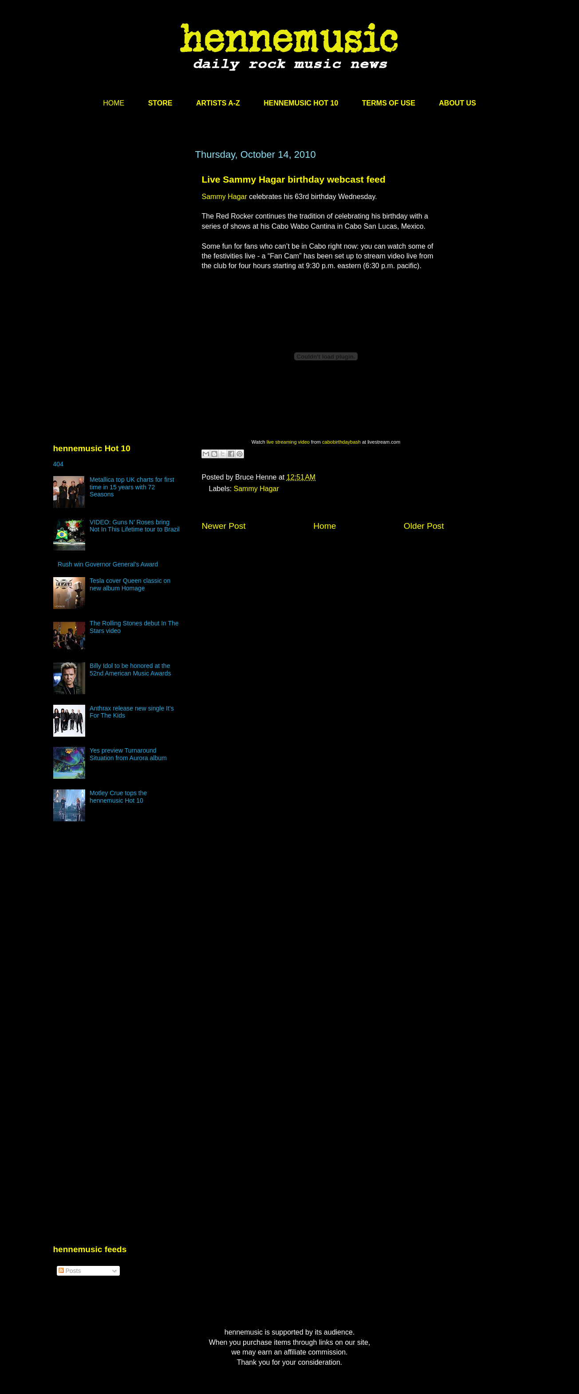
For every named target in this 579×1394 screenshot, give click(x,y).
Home (324, 526)
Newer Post (224, 526)
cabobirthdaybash (341, 442)
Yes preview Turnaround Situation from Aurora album (128, 754)
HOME (113, 103)
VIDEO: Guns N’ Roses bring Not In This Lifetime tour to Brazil (135, 526)
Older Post (424, 526)
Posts (70, 1270)
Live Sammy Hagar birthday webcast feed (294, 179)
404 (58, 464)
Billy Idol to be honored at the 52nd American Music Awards (130, 669)
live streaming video (288, 442)
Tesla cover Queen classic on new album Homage (130, 584)
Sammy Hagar (224, 196)
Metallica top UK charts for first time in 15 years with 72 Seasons (132, 487)
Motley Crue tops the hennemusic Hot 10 (118, 796)
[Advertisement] (119, 233)
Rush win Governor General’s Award (108, 564)
